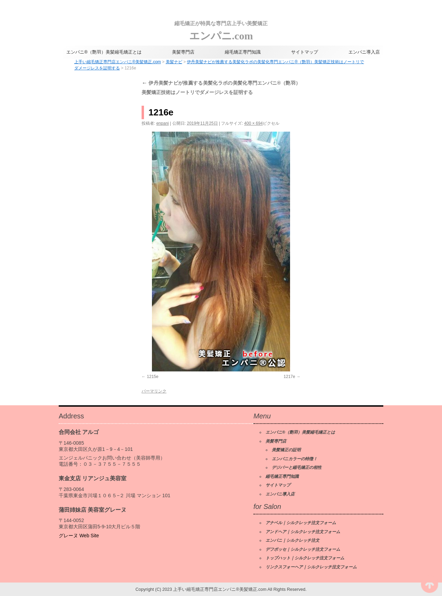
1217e (289, 376)
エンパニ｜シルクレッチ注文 (292, 540)
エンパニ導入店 (364, 52)
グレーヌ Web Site (79, 535)
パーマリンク (154, 391)
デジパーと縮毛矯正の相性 (296, 467)
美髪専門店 (183, 52)
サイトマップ (304, 52)
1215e (152, 376)
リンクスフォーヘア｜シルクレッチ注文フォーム (311, 567)
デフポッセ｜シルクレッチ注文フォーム (303, 549)
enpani (162, 123)
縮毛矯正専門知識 (243, 52)
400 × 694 (253, 123)
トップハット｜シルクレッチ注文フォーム (305, 558)
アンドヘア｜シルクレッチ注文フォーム (303, 531)
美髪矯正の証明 (286, 449)
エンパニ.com (221, 29)
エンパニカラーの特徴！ (294, 458)
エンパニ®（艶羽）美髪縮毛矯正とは (104, 52)
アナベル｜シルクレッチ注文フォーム (301, 522)
